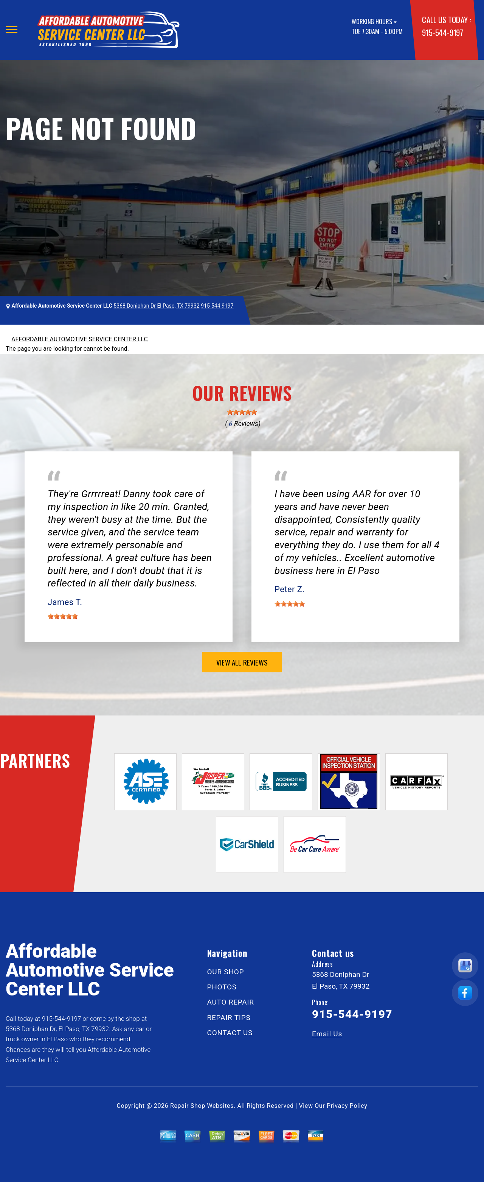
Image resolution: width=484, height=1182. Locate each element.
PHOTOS (222, 987)
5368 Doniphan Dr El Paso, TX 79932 (156, 306)
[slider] (242, 412)
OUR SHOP (225, 971)
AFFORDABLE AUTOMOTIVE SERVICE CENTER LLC (79, 339)
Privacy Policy (347, 1105)
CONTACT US (230, 1032)
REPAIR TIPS (229, 1017)
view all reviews (242, 662)
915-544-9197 (442, 32)
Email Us (327, 1033)
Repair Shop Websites (202, 1105)
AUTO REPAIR (230, 1002)
